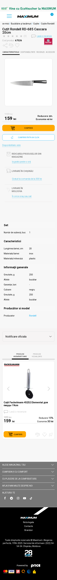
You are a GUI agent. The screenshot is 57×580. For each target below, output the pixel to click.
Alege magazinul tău (28, 465)
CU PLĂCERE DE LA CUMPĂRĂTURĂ (28, 479)
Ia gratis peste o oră (21, 161)
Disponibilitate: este (11, 145)
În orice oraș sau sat (21, 196)
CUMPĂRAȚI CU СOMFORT (28, 472)
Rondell (32, 315)
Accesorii (50, 52)
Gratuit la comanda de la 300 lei (27, 179)
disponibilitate (28, 52)
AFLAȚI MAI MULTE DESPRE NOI (28, 486)
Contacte (28, 526)
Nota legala (28, 522)
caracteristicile (11, 52)
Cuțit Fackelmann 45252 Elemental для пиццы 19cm (26, 404)
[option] (28, 8)
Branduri (28, 530)
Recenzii (40, 52)
